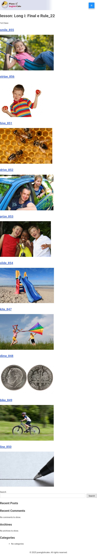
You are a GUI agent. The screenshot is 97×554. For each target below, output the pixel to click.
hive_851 (6, 123)
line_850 (5, 447)
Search (3, 492)
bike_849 (6, 400)
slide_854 (6, 263)
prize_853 (6, 216)
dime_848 (6, 356)
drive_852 (6, 170)
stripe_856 (7, 76)
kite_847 (6, 309)
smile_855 (7, 30)
